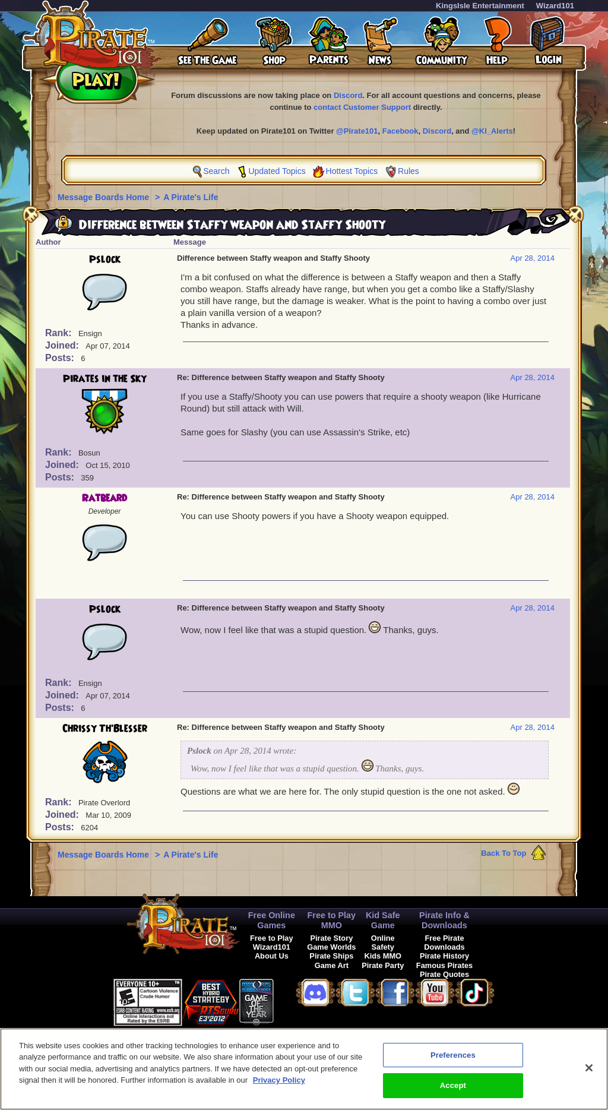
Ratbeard (104, 498)
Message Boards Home (104, 197)
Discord (348, 95)
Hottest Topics (352, 171)
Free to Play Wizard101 (271, 942)
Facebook (400, 131)
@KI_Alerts (492, 131)
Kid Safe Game (383, 920)
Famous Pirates (444, 965)
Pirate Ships (331, 955)
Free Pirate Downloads (444, 942)
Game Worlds (331, 947)
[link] (303, 1000)
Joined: (63, 345)
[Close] (589, 1068)
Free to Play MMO (332, 920)
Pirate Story (331, 938)
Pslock (105, 259)
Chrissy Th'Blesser (104, 729)
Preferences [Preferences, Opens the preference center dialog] (453, 1055)
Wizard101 (555, 5)
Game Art (332, 965)
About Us (272, 955)
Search (216, 171)
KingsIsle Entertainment (480, 5)
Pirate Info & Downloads (444, 920)
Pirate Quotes (444, 974)
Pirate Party (383, 965)
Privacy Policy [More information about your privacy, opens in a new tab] (279, 1080)
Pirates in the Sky (105, 379)
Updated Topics (276, 171)
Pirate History (444, 955)
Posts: (61, 358)
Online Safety (383, 942)
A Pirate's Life (190, 197)
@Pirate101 (357, 131)
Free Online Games (271, 920)
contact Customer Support (362, 107)
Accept (453, 1085)
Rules (408, 171)
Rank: (59, 333)
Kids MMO (382, 955)
